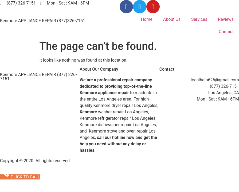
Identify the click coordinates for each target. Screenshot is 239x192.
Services (199, 19)
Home (146, 19)
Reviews (226, 19)
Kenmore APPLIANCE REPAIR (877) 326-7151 (38, 76)
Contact (226, 31)
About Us (172, 19)
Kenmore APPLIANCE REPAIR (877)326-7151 (42, 20)
